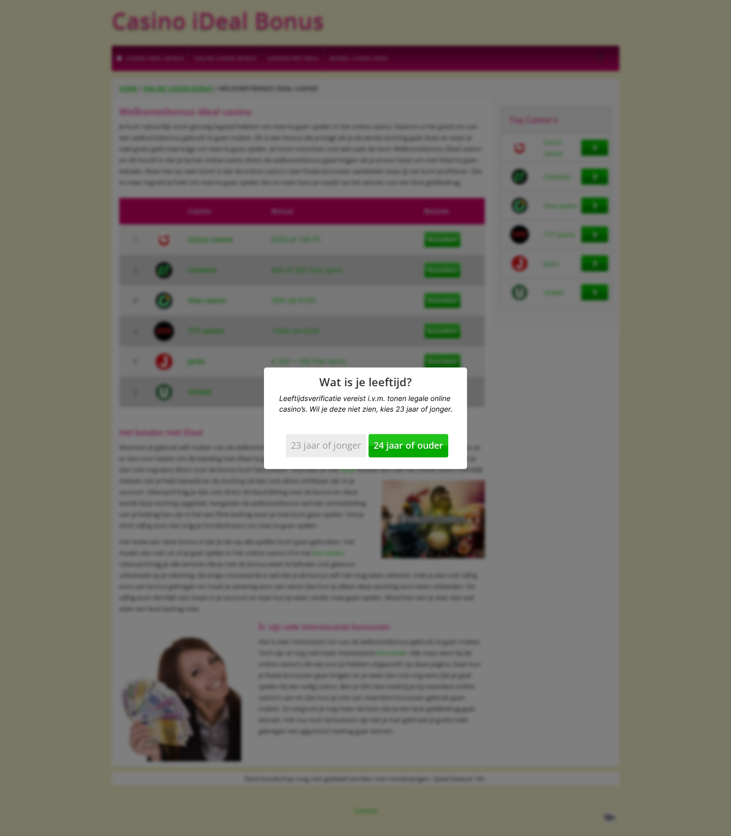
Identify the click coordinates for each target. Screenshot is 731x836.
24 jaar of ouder (408, 445)
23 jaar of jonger (326, 445)
